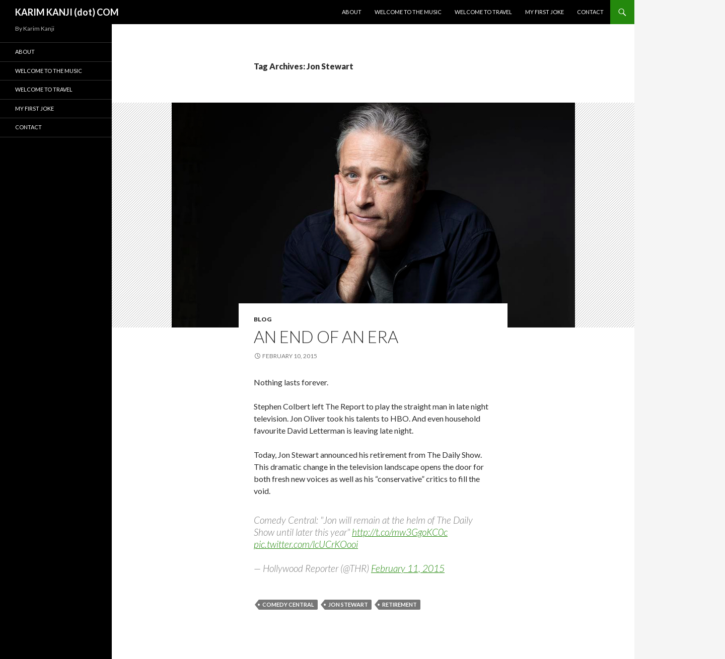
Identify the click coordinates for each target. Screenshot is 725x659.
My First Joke (544, 12)
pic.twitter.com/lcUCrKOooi (306, 544)
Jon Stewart (348, 604)
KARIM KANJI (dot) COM (67, 12)
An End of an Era (326, 336)
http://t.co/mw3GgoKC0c (400, 532)
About (351, 12)
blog (262, 319)
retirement (399, 604)
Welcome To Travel (483, 12)
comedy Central (288, 604)
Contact (590, 12)
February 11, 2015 (408, 568)
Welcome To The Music (408, 12)
